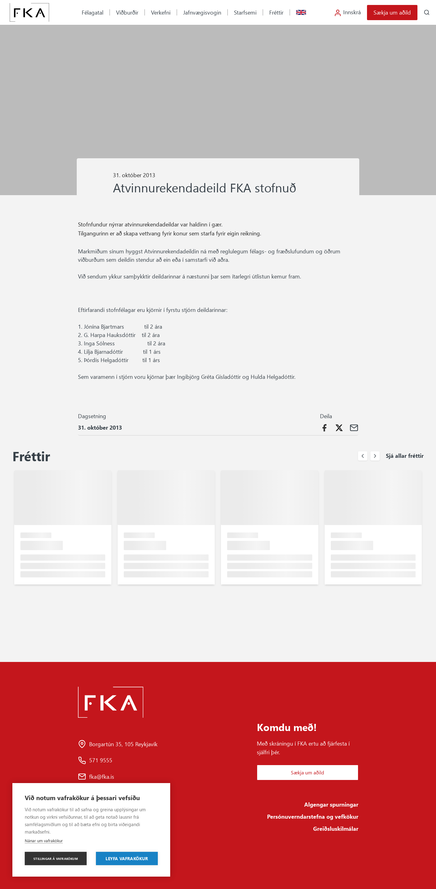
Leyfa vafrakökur (127, 858)
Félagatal (92, 12)
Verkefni (161, 12)
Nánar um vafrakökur (44, 840)
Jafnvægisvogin (202, 12)
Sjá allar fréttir (405, 455)
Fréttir (276, 12)
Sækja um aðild (392, 12)
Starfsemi (245, 12)
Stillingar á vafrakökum (55, 858)
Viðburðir (127, 12)
